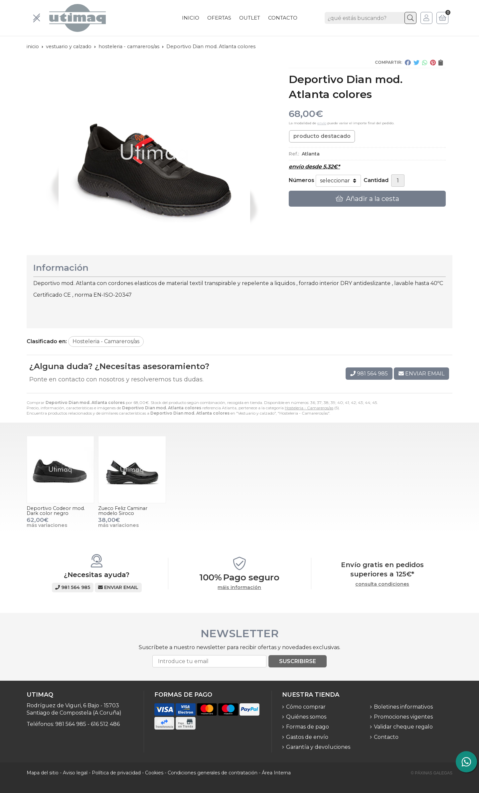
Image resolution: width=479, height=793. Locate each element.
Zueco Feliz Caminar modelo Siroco (122, 510)
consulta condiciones (382, 584)
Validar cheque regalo (403, 727)
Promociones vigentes (403, 717)
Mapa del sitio (43, 773)
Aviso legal (75, 773)
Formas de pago (307, 727)
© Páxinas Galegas (431, 773)
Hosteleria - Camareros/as (309, 407)
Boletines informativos (403, 707)
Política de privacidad (116, 773)
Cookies (154, 773)
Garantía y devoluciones (318, 747)
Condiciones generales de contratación (212, 773)
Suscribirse (297, 661)
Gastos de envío (307, 737)
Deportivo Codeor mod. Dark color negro (56, 510)
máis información (239, 587)
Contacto (386, 737)
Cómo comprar (306, 707)
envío (321, 123)
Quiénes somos (306, 717)
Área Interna (276, 773)
